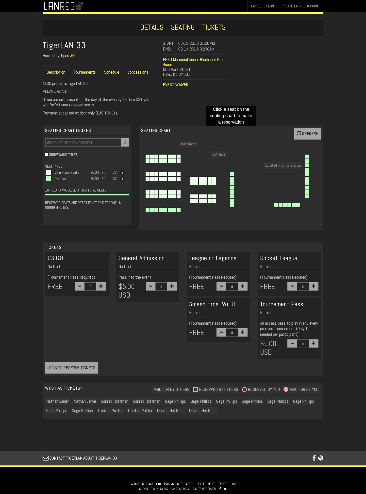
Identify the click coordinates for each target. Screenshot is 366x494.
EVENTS (222, 484)
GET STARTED (185, 484)
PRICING (169, 484)
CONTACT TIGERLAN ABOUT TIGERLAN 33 (80, 458)
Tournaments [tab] (85, 72)
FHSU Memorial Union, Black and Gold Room (193, 62)
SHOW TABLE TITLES (63, 154)
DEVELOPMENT (206, 484)
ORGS (234, 484)
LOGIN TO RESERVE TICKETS (71, 367)
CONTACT (147, 484)
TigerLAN (67, 55)
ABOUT (135, 484)
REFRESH (307, 133)
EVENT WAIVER (175, 84)
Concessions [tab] (138, 72)
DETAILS (152, 27)
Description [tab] (56, 72)
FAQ (158, 484)
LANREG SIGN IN (262, 6)
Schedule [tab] (111, 72)
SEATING (183, 27)
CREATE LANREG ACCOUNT (301, 6)
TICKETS (214, 27)
